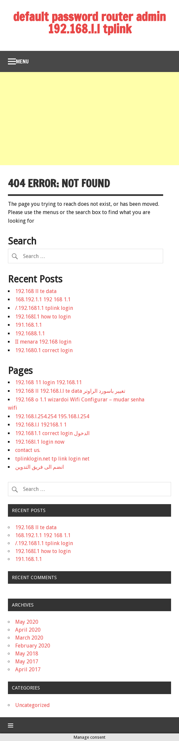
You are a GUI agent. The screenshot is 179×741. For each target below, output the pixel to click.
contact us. (27, 450)
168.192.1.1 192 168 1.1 (43, 299)
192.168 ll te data (35, 291)
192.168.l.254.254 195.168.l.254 (52, 416)
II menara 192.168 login (43, 342)
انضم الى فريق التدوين (39, 467)
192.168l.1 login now (39, 442)
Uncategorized (32, 705)
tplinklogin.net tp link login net (52, 459)
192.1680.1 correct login (44, 350)
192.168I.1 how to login (43, 317)
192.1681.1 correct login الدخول (52, 433)
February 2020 (32, 646)
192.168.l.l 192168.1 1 (41, 425)
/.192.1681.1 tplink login (44, 308)
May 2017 (26, 661)
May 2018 (26, 653)
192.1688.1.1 (30, 333)
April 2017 (28, 669)
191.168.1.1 (28, 325)
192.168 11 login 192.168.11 (48, 382)
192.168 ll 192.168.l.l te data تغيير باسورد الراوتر (70, 391)
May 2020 (26, 622)
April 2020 (28, 630)
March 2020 (29, 638)
